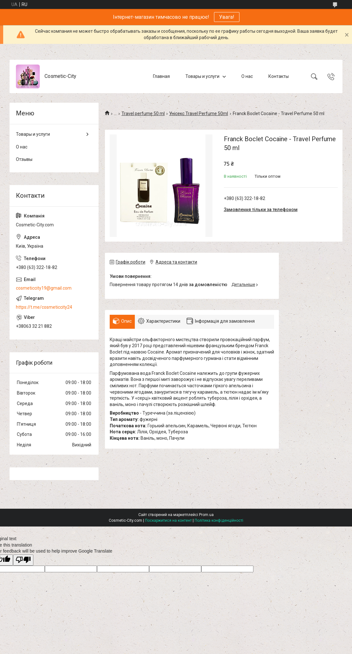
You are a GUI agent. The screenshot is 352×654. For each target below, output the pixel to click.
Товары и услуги (202, 76)
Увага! (226, 17)
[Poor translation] (23, 560)
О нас (247, 76)
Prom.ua (206, 515)
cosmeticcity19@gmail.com (44, 288)
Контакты (278, 76)
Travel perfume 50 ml (143, 113)
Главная (161, 76)
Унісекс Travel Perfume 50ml (198, 113)
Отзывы (24, 159)
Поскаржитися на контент (168, 520)
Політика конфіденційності (219, 520)
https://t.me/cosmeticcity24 (44, 307)
